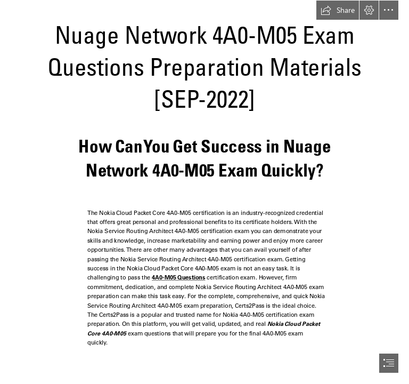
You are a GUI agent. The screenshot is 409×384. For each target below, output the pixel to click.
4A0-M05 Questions (178, 278)
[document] (204, 192)
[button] (337, 10)
